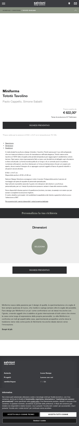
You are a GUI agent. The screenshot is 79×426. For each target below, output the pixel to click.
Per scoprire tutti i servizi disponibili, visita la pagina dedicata (26, 201)
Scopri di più (7, 329)
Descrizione (9, 143)
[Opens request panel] (75, 3)
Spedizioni (9, 148)
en (45, 382)
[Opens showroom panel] (69, 3)
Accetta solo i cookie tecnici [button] (20, 414)
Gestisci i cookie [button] (39, 421)
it (41, 382)
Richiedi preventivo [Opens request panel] (39, 125)
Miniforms (16, 10)
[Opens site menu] (3, 3)
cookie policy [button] (34, 401)
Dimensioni (9, 145)
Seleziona (39, 246)
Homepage (7, 10)
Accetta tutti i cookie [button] (58, 414)
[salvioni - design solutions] (39, 4)
